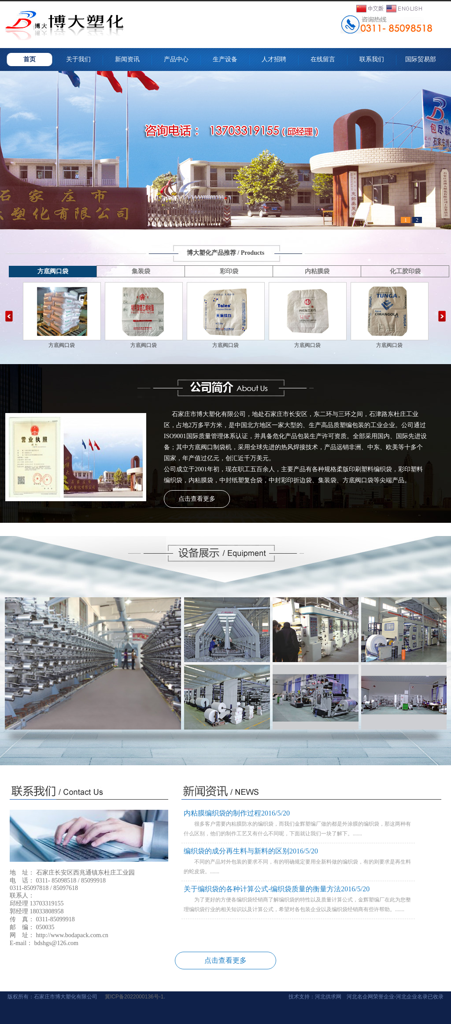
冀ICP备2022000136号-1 (134, 997)
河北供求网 (328, 997)
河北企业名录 (412, 997)
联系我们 (371, 59)
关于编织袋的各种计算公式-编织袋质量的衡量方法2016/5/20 (277, 889)
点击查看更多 (196, 498)
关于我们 (78, 59)
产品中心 (176, 59)
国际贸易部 (423, 59)
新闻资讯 (127, 59)
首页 (29, 59)
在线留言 (323, 59)
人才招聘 (274, 59)
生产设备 (225, 59)
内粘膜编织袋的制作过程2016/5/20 (237, 813)
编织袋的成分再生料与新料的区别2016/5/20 (251, 851)
